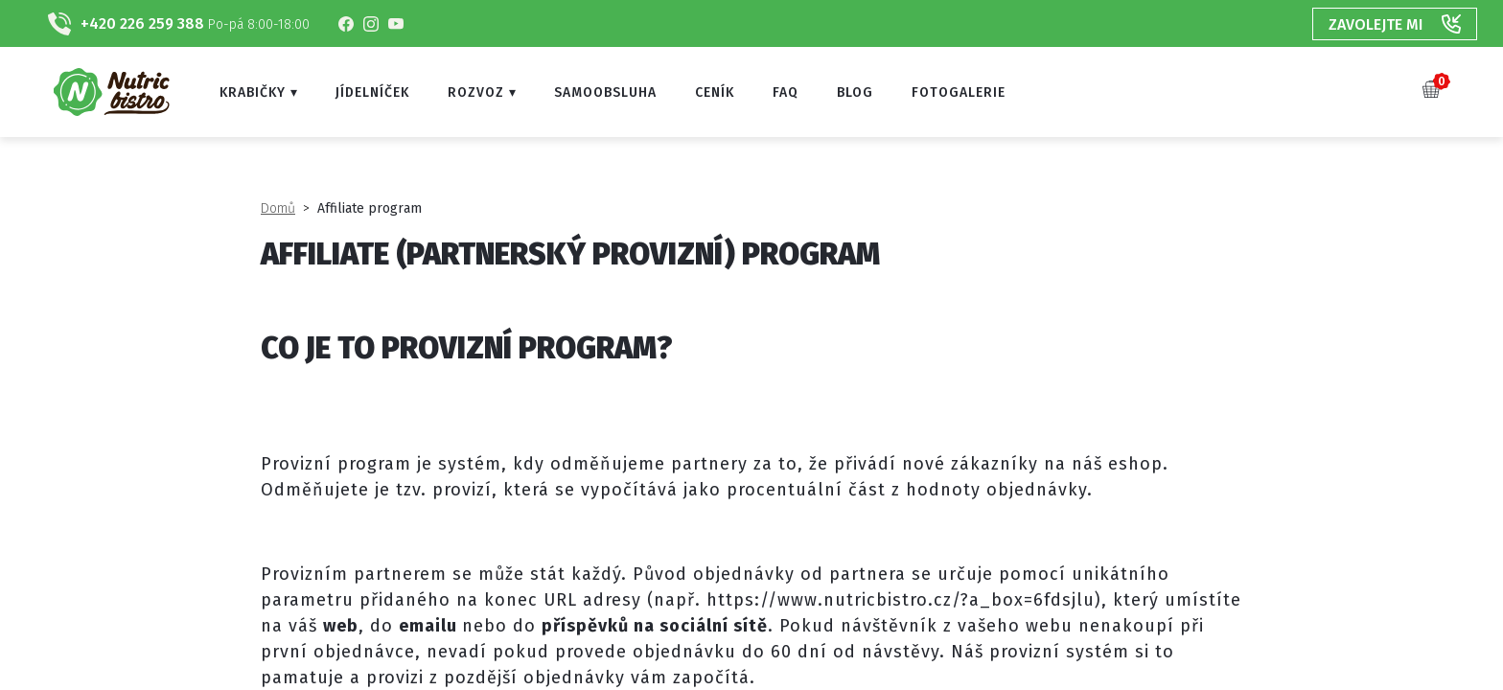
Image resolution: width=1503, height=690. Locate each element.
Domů (278, 208)
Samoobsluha (605, 92)
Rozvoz (476, 92)
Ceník (714, 92)
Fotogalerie (959, 92)
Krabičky (253, 92)
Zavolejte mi (1395, 24)
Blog (855, 92)
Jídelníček (372, 92)
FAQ (785, 92)
